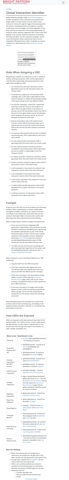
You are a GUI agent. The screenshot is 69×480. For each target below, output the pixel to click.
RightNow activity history (31, 395)
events (25, 347)
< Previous (28, 479)
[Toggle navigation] (63, 2)
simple (28, 418)
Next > (36, 479)
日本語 (9, 9)
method (34, 355)
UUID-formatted (36, 17)
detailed (42, 416)
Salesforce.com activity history (33, 372)
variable (25, 338)
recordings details (29, 432)
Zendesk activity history (32, 381)
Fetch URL (22, 238)
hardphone (35, 460)
